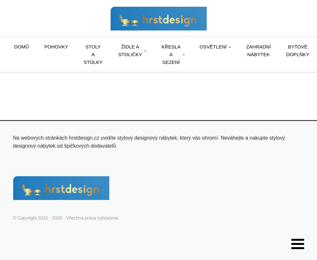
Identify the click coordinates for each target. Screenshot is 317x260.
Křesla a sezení (170, 54)
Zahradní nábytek (258, 50)
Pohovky (56, 46)
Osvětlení (213, 46)
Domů (21, 46)
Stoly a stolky (93, 54)
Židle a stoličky (130, 50)
